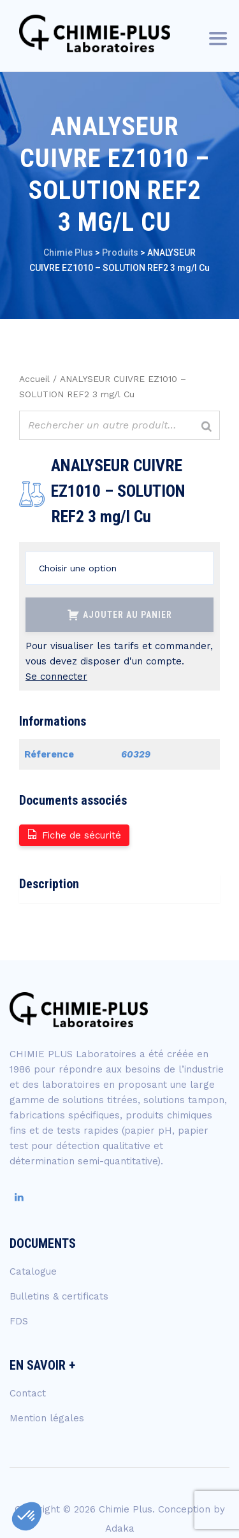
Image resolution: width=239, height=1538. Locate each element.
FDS (19, 1321)
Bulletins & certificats (59, 1296)
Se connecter (56, 676)
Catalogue (33, 1271)
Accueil (34, 379)
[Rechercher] (206, 427)
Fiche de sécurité (73, 834)
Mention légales (47, 1418)
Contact (28, 1393)
